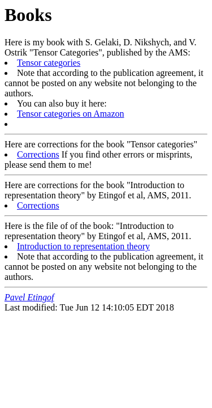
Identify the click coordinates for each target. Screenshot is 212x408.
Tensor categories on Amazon (70, 113)
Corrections (38, 154)
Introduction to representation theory (83, 246)
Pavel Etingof (29, 297)
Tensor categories (48, 62)
